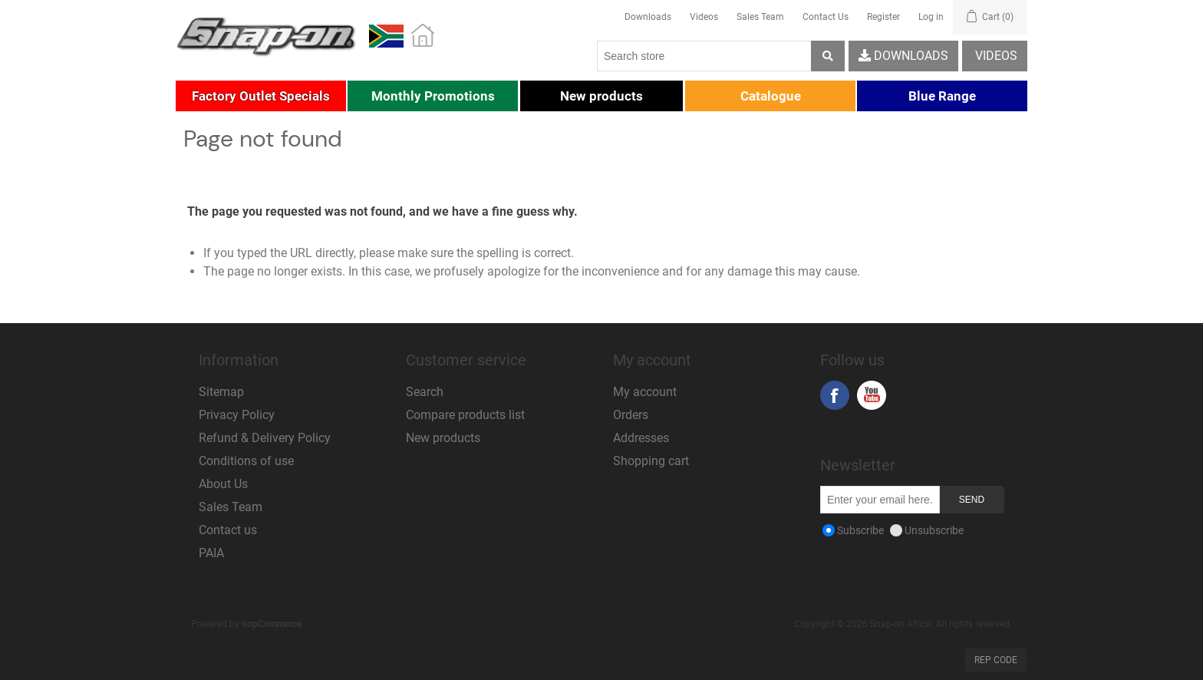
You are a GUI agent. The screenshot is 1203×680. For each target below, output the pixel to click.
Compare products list (465, 415)
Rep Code (995, 660)
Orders (630, 415)
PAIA (211, 553)
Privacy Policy (237, 415)
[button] (261, 96)
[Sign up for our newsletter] (880, 499)
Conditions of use (246, 461)
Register (883, 17)
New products (443, 438)
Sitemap (221, 392)
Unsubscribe (934, 530)
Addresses (641, 438)
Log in (931, 17)
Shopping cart (651, 461)
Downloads (648, 17)
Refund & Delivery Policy (265, 438)
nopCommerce (272, 624)
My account (645, 392)
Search (424, 392)
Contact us (228, 530)
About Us (223, 484)
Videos (704, 17)
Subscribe (860, 530)
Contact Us (826, 17)
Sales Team (760, 17)
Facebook (834, 395)
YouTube (871, 395)
